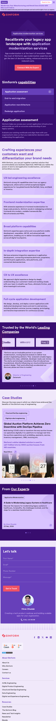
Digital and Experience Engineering (15, 696)
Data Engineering (8, 693)
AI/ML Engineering (9, 683)
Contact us (6, 673)
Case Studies (7, 707)
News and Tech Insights (11, 713)
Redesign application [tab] (15, 111)
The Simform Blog (9, 710)
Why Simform (7, 666)
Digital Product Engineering (13, 686)
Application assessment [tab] (28, 91)
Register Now (46, 2)
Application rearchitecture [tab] (17, 105)
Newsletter (6, 717)
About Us (5, 663)
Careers (5, 669)
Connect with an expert (28, 68)
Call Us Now (28, 620)
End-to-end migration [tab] (15, 98)
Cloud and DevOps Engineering (14, 690)
